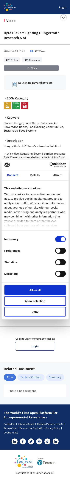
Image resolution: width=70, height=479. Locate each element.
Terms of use (11, 428)
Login (62, 7)
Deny (35, 311)
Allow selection (35, 300)
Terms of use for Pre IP (32, 428)
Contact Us (10, 423)
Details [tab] (35, 175)
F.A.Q (61, 423)
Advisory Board (27, 423)
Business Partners (46, 423)
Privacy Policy (54, 428)
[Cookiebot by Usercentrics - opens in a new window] (50, 164)
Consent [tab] (12, 175)
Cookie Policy (11, 432)
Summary (55, 377)
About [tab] (57, 175)
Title (10, 377)
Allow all (35, 290)
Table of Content (31, 377)
